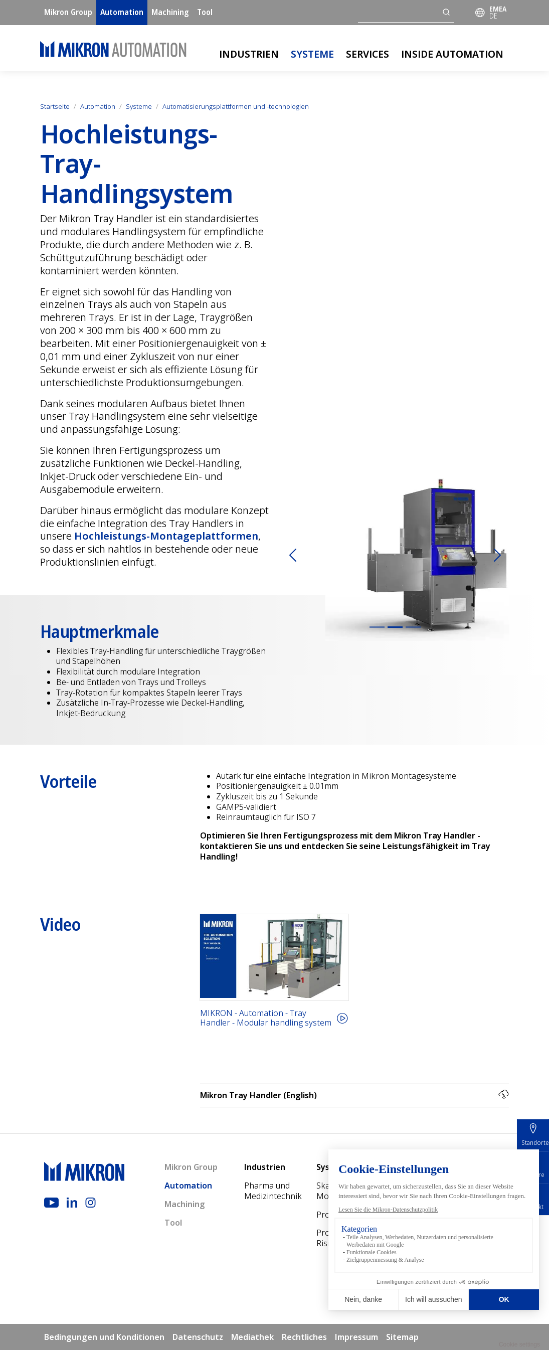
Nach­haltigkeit (475, 1224)
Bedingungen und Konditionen (104, 1336)
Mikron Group (68, 12)
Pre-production (419, 1191)
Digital (410, 1214)
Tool (205, 12)
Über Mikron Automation (472, 1201)
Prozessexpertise (349, 1214)
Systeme (312, 54)
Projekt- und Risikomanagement (352, 1238)
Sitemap (402, 1336)
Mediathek (468, 1290)
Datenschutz (197, 1336)
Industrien (249, 54)
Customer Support (416, 1238)
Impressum (356, 1336)
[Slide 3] (413, 627)
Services (367, 54)
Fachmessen (471, 1271)
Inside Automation (452, 54)
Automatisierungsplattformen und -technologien (235, 106)
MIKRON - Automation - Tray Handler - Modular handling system (265, 1018)
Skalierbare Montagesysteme (349, 1191)
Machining (170, 12)
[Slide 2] (395, 627)
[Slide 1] (377, 627)
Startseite (55, 106)
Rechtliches (304, 1336)
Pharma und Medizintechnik (273, 1191)
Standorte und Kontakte (474, 1248)
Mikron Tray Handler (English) (354, 1095)
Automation (121, 12)
